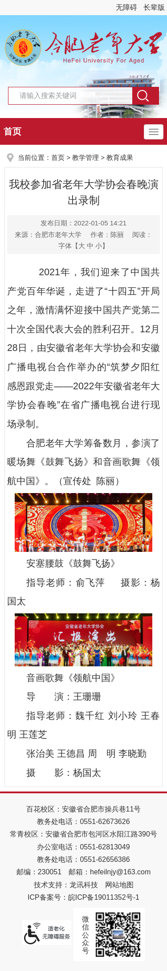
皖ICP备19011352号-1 (103, 897)
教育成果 (119, 157)
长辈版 (154, 7)
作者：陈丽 (107, 234)
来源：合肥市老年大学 (48, 234)
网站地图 (119, 885)
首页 (12, 131)
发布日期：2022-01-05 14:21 (83, 223)
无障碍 (126, 7)
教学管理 (85, 157)
